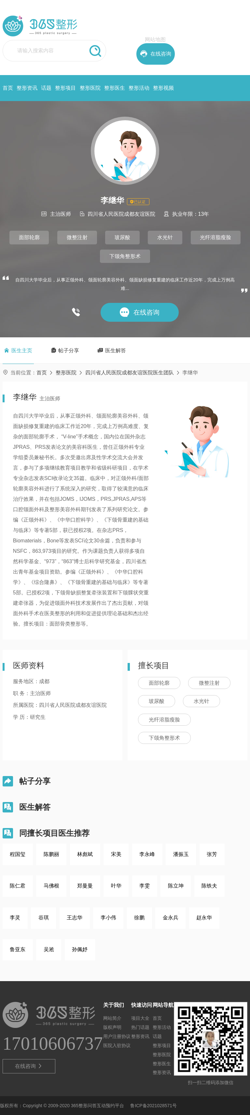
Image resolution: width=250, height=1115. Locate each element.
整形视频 (163, 88)
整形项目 (65, 88)
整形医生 (114, 88)
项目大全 (140, 1018)
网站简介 (112, 1018)
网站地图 (155, 39)
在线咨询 (29, 1066)
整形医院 (90, 88)
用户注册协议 (117, 1036)
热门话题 (140, 1027)
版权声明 (112, 1027)
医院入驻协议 (117, 1045)
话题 (46, 88)
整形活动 (139, 88)
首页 (8, 88)
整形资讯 (27, 88)
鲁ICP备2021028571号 (153, 1105)
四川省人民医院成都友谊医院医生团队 (129, 372)
